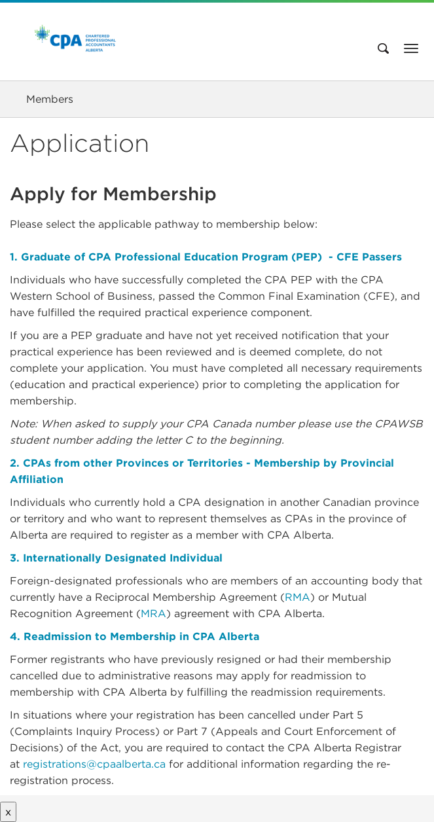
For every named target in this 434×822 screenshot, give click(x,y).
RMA (297, 597)
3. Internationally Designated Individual (116, 558)
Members (49, 99)
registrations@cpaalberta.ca (94, 764)
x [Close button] (8, 812)
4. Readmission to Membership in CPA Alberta (134, 636)
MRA (153, 613)
